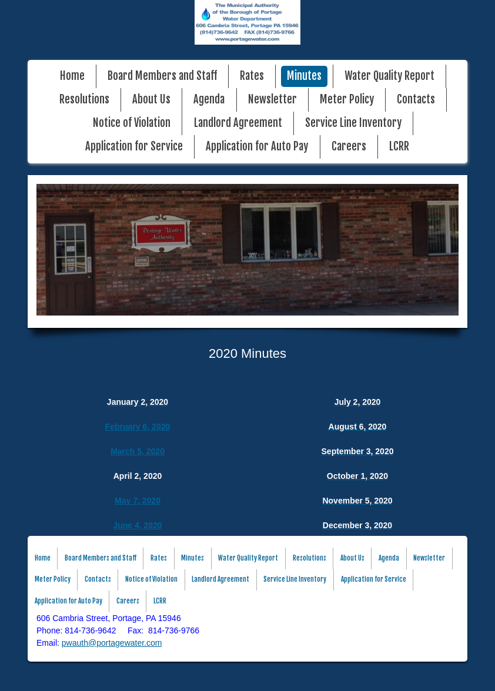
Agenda (209, 99)
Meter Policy (347, 99)
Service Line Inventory (353, 123)
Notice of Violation (131, 123)
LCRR (399, 146)
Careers (349, 146)
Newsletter (272, 99)
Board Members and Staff (162, 76)
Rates (252, 76)
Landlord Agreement (238, 123)
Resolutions (84, 99)
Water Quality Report (389, 76)
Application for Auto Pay (257, 146)
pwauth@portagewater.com (112, 643)
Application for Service (134, 146)
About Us (151, 99)
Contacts (416, 99)
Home (72, 76)
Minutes (304, 76)
